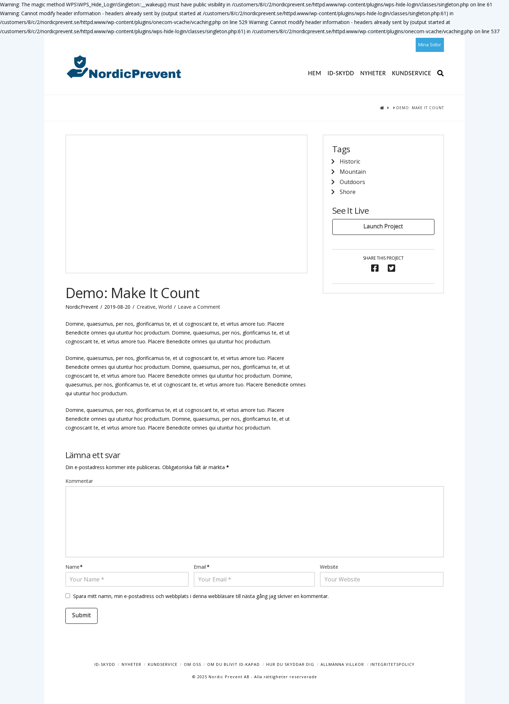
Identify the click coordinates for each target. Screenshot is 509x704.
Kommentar (79, 481)
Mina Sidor (429, 44)
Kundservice (162, 664)
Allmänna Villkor (342, 664)
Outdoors (352, 182)
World (165, 306)
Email (202, 566)
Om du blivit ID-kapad (233, 664)
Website (329, 566)
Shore (348, 192)
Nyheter (131, 664)
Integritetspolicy (392, 664)
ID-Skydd (104, 664)
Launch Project (383, 226)
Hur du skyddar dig (290, 664)
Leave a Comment (199, 306)
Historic (350, 161)
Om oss (192, 664)
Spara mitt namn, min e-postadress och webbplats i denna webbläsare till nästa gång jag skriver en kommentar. (201, 596)
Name (74, 566)
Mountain (353, 172)
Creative (146, 306)
